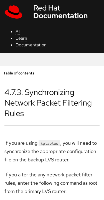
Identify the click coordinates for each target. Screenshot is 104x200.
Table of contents (18, 73)
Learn (21, 38)
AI (18, 31)
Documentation (31, 45)
